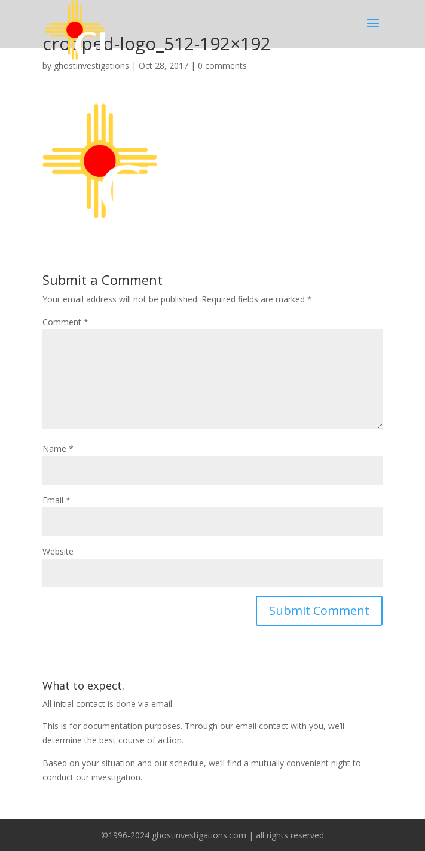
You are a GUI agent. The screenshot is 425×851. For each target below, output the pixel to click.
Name (58, 448)
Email (56, 500)
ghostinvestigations (91, 65)
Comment (65, 321)
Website (58, 551)
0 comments (222, 65)
